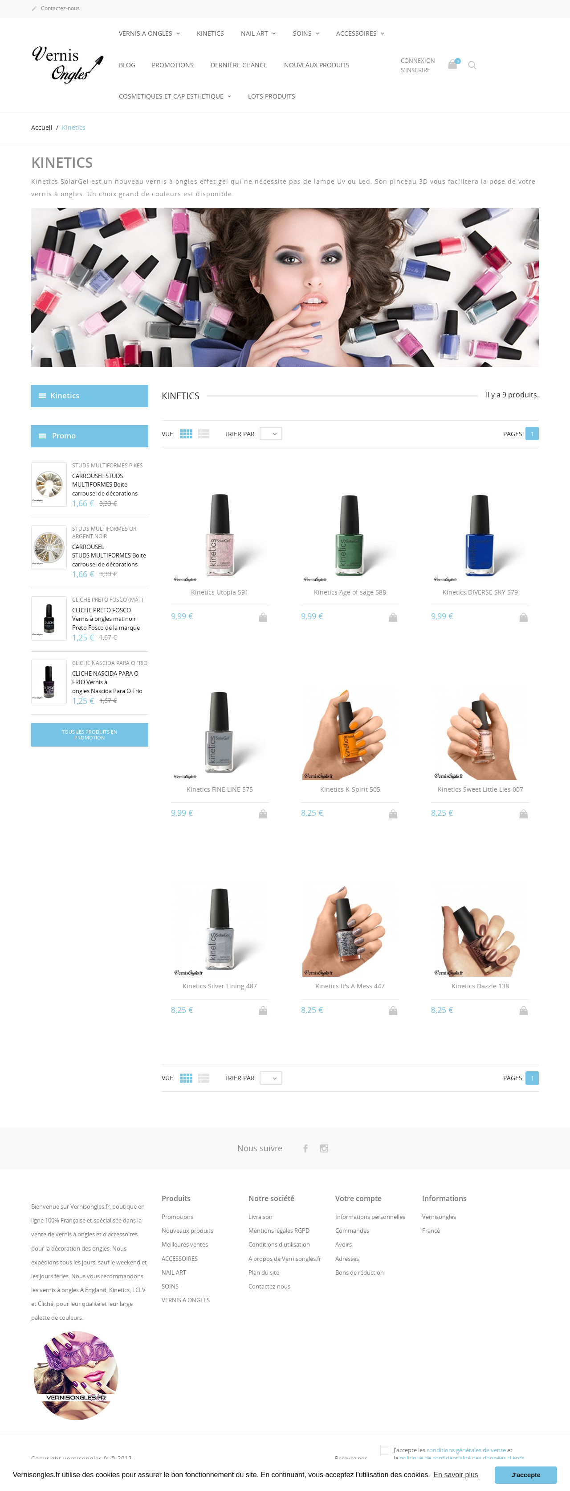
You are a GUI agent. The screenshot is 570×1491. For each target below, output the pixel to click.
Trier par (239, 434)
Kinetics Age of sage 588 (350, 592)
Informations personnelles (370, 1217)
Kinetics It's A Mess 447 (350, 986)
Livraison (260, 1217)
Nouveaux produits (187, 1231)
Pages (512, 434)
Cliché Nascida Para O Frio (109, 663)
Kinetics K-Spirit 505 (350, 789)
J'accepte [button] (526, 1475)
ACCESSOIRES (357, 33)
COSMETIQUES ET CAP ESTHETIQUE (172, 96)
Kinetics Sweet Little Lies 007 (480, 789)
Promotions (173, 65)
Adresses (347, 1259)
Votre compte (358, 1198)
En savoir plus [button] (455, 1475)
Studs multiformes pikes (107, 465)
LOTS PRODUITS (271, 96)
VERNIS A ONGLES (146, 33)
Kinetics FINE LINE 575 (220, 789)
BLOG (127, 65)
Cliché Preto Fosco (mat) (107, 599)
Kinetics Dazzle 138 (480, 986)
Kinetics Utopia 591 (219, 592)
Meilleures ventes (185, 1244)
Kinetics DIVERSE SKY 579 (480, 592)
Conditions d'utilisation (279, 1244)
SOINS (303, 33)
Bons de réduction (359, 1272)
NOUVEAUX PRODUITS (317, 65)
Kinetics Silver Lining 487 (220, 986)
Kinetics (64, 395)
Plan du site (263, 1272)
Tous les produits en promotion (89, 734)
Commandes (352, 1231)
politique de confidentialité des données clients (461, 1458)
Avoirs (343, 1244)
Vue (167, 434)
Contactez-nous (55, 8)
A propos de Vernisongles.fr (284, 1259)
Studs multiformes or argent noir (104, 532)
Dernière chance (239, 65)
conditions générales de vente (466, 1450)
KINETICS (210, 33)
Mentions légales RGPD (278, 1231)
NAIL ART (255, 33)
